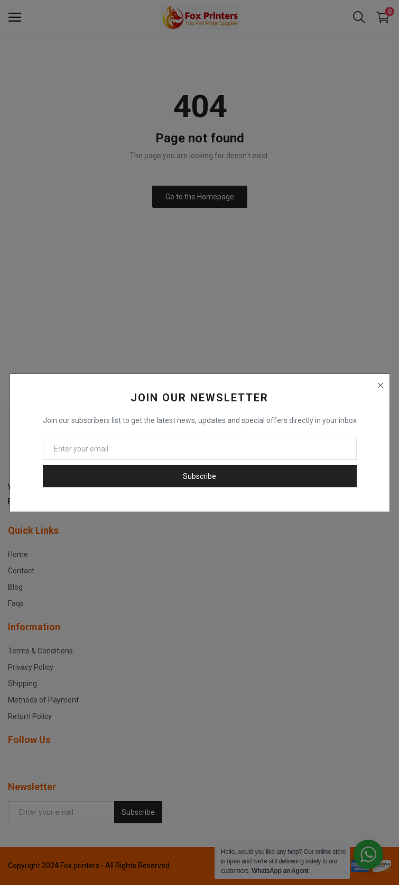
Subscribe (199, 476)
